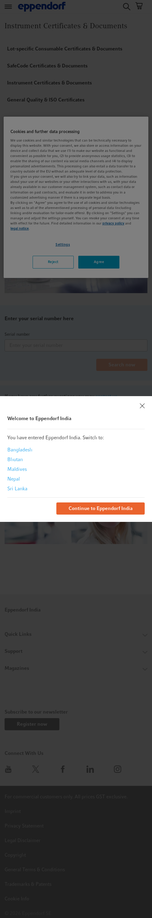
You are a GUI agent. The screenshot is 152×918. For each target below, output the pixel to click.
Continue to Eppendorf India (101, 508)
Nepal (13, 479)
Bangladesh (19, 450)
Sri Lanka (17, 489)
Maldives (17, 469)
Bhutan (15, 459)
